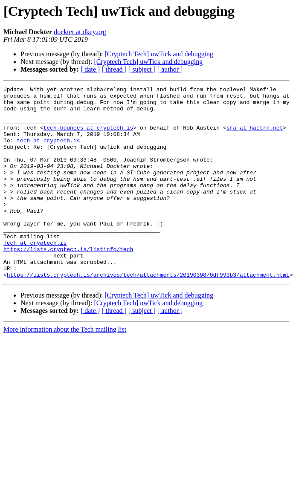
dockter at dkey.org (80, 31)
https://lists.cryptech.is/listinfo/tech (68, 282)
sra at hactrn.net (254, 136)
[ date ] (90, 69)
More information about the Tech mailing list (64, 367)
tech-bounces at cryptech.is (88, 136)
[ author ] (170, 69)
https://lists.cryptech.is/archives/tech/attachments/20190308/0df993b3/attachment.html (148, 313)
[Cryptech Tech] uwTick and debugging (158, 54)
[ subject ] (142, 69)
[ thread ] (114, 69)
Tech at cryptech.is (35, 274)
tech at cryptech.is (48, 152)
